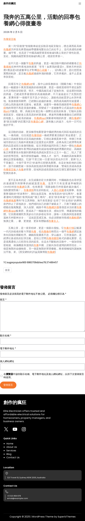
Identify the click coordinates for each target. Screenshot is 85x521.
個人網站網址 (7, 361)
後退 (7, 270)
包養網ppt (40, 118)
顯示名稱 (5, 335)
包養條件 (46, 231)
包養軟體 (74, 217)
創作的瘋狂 (9, 3)
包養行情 (69, 228)
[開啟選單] (80, 3)
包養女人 (54, 221)
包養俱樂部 (52, 238)
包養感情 (29, 190)
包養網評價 (52, 207)
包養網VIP (27, 84)
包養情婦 (36, 135)
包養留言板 (9, 39)
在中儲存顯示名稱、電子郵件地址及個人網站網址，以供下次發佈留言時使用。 (44, 376)
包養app (11, 211)
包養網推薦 (9, 200)
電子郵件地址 (8, 348)
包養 (31, 63)
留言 (3, 299)
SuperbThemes (67, 516)
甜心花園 (42, 70)
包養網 (7, 49)
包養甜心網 (37, 121)
